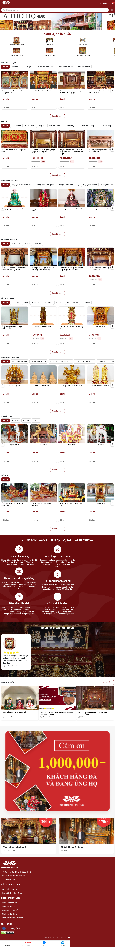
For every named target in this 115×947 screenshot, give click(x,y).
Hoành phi (16, 244)
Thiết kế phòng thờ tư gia (21, 67)
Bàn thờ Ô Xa (30, 126)
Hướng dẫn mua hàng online (12, 893)
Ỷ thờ (26, 303)
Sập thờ (42, 126)
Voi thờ (36, 420)
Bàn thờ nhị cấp (88, 126)
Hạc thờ (26, 420)
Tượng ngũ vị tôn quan (45, 185)
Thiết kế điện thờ (83, 67)
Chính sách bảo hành (9, 903)
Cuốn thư (37, 244)
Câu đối (27, 244)
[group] (57, 21)
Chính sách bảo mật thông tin (12, 918)
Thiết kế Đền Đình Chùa (44, 67)
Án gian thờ (16, 126)
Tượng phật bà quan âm (84, 361)
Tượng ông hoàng (90, 185)
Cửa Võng (16, 303)
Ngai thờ (59, 303)
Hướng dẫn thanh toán (10, 889)
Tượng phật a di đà (38, 361)
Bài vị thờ (86, 303)
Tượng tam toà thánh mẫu (22, 185)
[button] (112, 90)
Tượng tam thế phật (19, 361)
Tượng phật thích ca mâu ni (60, 361)
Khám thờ (35, 303)
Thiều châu (48, 303)
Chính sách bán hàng (9, 914)
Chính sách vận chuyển (10, 910)
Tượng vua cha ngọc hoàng (68, 185)
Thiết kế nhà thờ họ (65, 67)
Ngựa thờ (15, 420)
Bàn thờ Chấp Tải (55, 126)
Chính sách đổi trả (8, 906)
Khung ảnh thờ (72, 303)
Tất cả (5, 67)
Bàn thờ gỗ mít (72, 126)
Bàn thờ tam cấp (104, 126)
